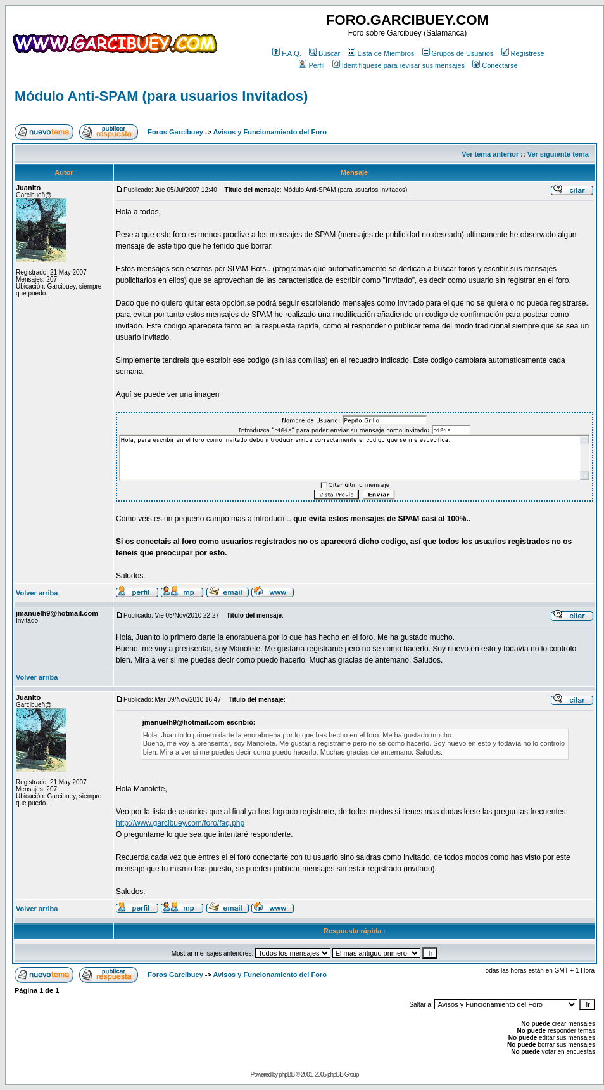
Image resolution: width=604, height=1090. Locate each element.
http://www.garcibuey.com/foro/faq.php (180, 823)
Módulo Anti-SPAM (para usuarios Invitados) (161, 96)
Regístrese (522, 53)
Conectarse (494, 65)
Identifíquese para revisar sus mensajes (398, 65)
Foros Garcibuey (175, 132)
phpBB (286, 1074)
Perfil (311, 65)
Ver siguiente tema (558, 154)
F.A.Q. (286, 53)
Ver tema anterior (490, 154)
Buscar (324, 53)
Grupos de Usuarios (458, 53)
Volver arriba (37, 593)
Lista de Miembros (381, 53)
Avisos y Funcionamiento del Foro (270, 132)
